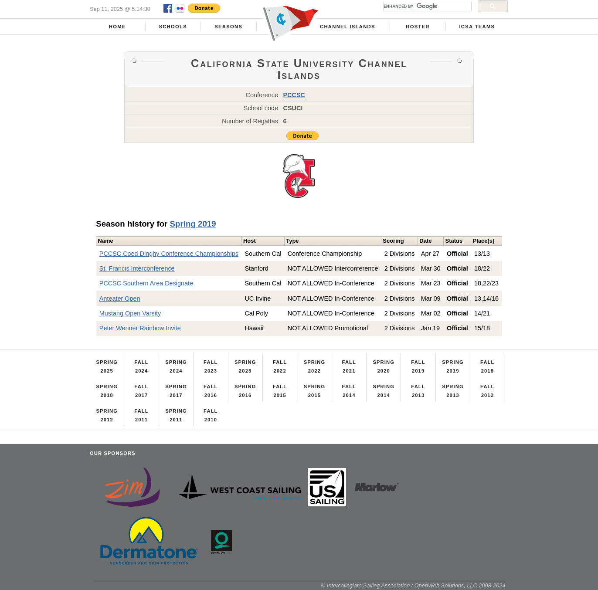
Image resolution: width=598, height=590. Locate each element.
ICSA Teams (477, 26)
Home (117, 26)
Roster (418, 26)
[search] (426, 6)
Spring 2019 (193, 223)
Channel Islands (347, 26)
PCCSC (294, 95)
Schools (173, 26)
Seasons (228, 26)
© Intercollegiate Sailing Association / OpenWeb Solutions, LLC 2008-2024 (413, 585)
